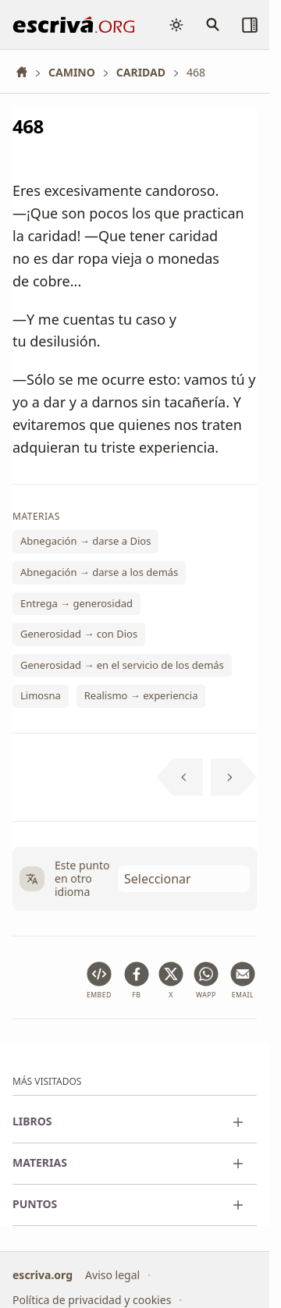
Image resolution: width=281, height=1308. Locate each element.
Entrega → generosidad (76, 603)
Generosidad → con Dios (78, 634)
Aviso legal (112, 1274)
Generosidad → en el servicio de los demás (122, 665)
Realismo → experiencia (141, 696)
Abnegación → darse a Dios (85, 542)
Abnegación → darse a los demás (99, 572)
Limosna (40, 696)
